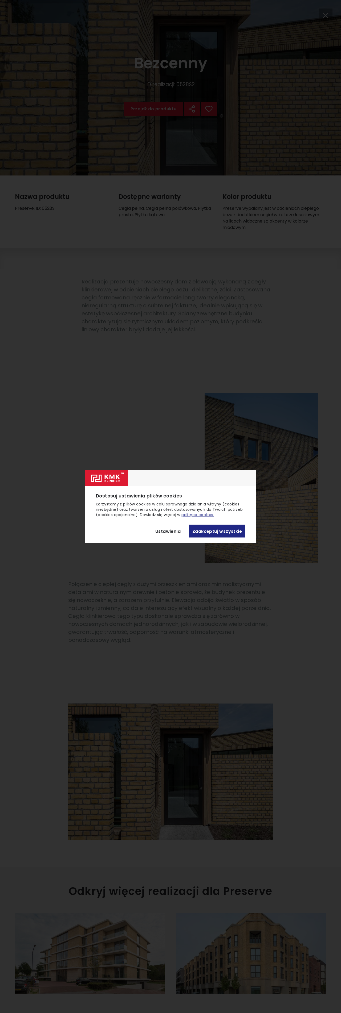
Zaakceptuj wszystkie (217, 531)
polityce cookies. (197, 514)
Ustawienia (168, 531)
